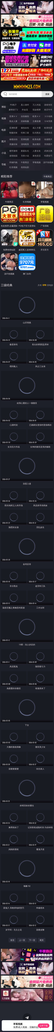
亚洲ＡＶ (13, 116)
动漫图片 (48, 139)
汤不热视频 (48, 162)
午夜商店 (25, 162)
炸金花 (25, 109)
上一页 (22, 940)
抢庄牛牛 (48, 109)
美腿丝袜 (13, 144)
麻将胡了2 (13, 109)
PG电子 (13, 104)
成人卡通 (37, 127)
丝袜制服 (25, 121)
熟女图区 (37, 144)
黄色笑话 (37, 155)
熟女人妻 (13, 121)
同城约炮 (13, 162)
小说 (3, 152)
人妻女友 (37, 150)
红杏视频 (13, 167)
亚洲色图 (25, 139)
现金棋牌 (37, 109)
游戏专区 (48, 104)
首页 (12, 940)
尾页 (42, 940)
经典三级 (25, 132)
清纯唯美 (25, 144)
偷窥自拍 (13, 139)
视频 (3, 118)
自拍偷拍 (25, 116)
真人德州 (25, 104)
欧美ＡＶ (37, 116)
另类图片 (48, 144)
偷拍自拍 (25, 127)
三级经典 (6, 285)
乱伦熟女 (37, 132)
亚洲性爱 (13, 127)
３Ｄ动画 (48, 116)
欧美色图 (37, 139)
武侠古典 (48, 150)
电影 (3, 129)
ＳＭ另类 (48, 121)
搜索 (47, 94)
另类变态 (48, 132)
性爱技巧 (48, 155)
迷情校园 (13, 155)
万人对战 (37, 104)
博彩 (3, 106)
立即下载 (44, 1025)
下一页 (32, 940)
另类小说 (25, 155)
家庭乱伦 (25, 150)
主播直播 (37, 121)
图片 (3, 141)
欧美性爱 (48, 127)
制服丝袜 (13, 132)
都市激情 (13, 150)
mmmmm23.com (27, 87)
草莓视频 (37, 162)
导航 (3, 164)
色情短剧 (25, 167)
